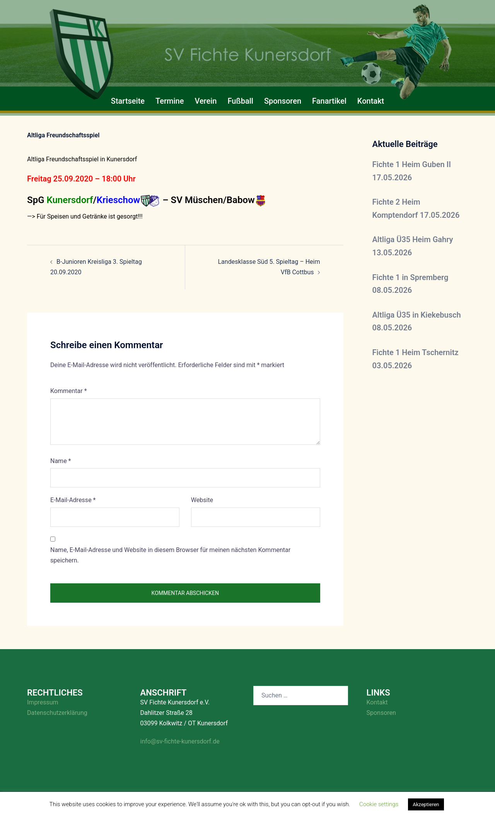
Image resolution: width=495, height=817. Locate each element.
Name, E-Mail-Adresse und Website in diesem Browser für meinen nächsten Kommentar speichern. (170, 555)
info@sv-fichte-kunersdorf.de (180, 741)
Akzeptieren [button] (426, 804)
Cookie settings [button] (378, 804)
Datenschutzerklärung (57, 712)
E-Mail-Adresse (73, 500)
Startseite (128, 101)
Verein (206, 101)
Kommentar (68, 391)
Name (60, 461)
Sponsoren (282, 101)
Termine (169, 101)
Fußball (240, 101)
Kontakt (370, 101)
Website (202, 500)
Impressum (42, 702)
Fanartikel (329, 101)
